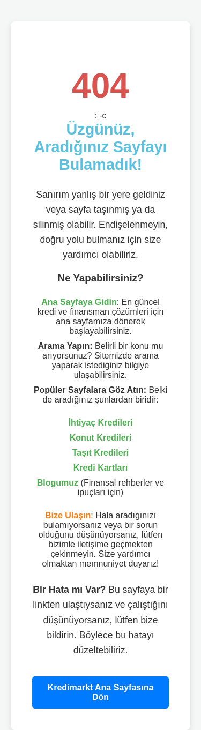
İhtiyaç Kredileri (100, 422)
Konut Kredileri (101, 437)
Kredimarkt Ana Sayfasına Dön (101, 692)
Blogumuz (57, 482)
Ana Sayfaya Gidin (79, 302)
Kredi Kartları (100, 467)
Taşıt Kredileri (100, 452)
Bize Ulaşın (68, 515)
